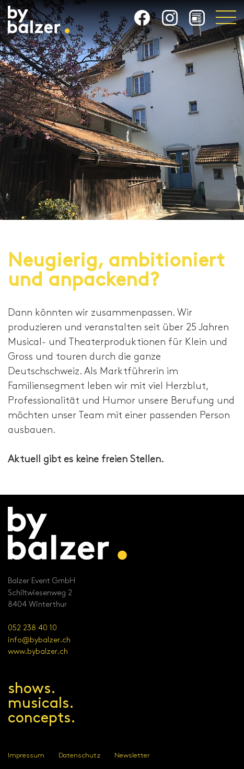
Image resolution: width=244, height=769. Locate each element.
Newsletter (132, 755)
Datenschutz (79, 755)
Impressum (26, 755)
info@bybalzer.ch (39, 640)
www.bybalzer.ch (38, 651)
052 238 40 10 (32, 628)
